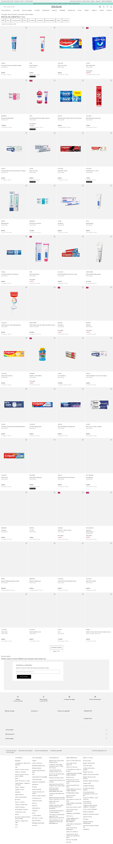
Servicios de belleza (75, 1)
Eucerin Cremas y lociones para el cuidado (22, 775)
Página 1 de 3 (56, 651)
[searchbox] (15, 7)
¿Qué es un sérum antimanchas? (70, 796)
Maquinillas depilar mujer (38, 765)
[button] (56, 729)
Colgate (9, 658)
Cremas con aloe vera (71, 767)
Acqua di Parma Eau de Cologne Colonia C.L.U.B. (55, 770)
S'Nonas (41, 658)
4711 (16, 827)
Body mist (34, 805)
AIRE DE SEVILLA (19, 794)
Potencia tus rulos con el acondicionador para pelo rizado (73, 781)
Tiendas (93, 1)
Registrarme (24, 676)
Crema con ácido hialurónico (73, 760)
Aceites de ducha (36, 789)
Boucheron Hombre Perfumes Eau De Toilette (22, 817)
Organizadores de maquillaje (39, 777)
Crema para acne (36, 798)
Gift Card (16, 10)
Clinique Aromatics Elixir (21, 804)
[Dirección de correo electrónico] (38, 672)
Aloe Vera (68, 842)
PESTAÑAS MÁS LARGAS (72, 793)
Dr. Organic (14, 658)
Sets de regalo (6, 10)
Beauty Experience (107, 1)
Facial (80, 10)
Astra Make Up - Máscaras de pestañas (22, 764)
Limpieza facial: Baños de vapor (72, 786)
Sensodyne (31, 658)
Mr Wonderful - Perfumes (21, 809)
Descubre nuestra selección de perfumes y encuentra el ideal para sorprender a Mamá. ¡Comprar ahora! (56, 3)
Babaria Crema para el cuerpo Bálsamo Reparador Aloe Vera (57, 798)
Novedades (45, 10)
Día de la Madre (27, 10)
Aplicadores (35, 784)
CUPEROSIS (86, 829)
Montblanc (18, 760)
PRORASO (17, 792)
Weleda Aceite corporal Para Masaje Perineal (56, 761)
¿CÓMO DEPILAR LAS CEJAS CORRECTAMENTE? (73, 789)
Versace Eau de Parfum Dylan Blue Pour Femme (56, 774)
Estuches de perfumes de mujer (38, 771)
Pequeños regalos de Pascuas (91, 780)
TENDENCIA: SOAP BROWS (73, 813)
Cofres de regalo (87, 765)
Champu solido (87, 783)
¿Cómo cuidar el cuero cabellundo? (72, 810)
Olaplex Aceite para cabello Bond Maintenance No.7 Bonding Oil (56, 807)
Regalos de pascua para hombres (89, 777)
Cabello (94, 10)
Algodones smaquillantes (38, 782)
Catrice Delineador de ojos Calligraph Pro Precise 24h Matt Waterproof (56, 821)
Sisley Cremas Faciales (21, 797)
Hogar (102, 10)
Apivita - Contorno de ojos (22, 769)
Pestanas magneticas (88, 811)
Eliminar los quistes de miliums (91, 814)
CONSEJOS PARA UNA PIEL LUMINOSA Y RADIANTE (90, 806)
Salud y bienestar (12, 14)
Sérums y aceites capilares (39, 795)
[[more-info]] (9, 24)
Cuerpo (86, 10)
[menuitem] (7, 10)
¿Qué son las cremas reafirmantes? (71, 828)
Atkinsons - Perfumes (20, 772)
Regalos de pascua (88, 772)
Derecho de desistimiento (41, 750)
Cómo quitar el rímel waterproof (71, 764)
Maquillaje (71, 10)
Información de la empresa (25, 750)
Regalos (98, 1)
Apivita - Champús (19, 787)
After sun (34, 803)
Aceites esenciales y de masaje (38, 792)
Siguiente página (56, 647)
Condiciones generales (56, 750)
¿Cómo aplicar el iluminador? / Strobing (74, 824)
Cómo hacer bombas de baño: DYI (91, 826)
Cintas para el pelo (37, 800)
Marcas (54, 10)
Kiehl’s (16, 778)
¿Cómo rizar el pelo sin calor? (73, 807)
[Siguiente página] (62, 651)
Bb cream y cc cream (37, 818)
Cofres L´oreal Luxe (37, 763)
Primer (33, 813)
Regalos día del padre (89, 763)
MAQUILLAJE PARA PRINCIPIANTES (88, 822)
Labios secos (69, 816)
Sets (33, 774)
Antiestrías (35, 810)
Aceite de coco (70, 777)
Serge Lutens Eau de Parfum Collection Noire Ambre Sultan (57, 785)
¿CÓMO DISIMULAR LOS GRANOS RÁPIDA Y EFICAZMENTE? (72, 820)
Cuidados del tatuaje (88, 785)
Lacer (25, 658)
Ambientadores (36, 808)
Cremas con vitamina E (72, 831)
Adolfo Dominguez (20, 807)
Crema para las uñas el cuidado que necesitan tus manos (73, 836)
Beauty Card (85, 1)
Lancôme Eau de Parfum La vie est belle (57, 781)
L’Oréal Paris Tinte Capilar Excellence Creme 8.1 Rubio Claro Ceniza (56, 766)
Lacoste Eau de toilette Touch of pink (56, 794)
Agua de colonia (87, 816)
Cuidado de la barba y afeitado (89, 768)
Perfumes (62, 10)
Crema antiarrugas (37, 779)
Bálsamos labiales (36, 768)
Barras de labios (36, 820)
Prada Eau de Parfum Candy (56, 777)
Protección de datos (11, 750)
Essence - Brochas (20, 802)
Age (16, 767)
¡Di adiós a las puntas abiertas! (88, 789)
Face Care (34, 825)
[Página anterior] (50, 651)
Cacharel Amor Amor (20, 812)
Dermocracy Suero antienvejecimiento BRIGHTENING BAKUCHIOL (56, 789)
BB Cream (17, 799)
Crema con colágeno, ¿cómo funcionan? (90, 798)
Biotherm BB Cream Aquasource (54, 802)
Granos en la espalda (71, 839)
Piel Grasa (85, 819)
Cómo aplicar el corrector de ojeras (73, 800)
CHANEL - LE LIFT (19, 789)
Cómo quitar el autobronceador (87, 802)
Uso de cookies (10, 752)
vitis (45, 658)
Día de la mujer (87, 760)
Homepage (4, 14)
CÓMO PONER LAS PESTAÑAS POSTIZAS (74, 804)
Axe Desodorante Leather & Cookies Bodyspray (56, 811)
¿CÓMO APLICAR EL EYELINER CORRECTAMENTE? (74, 774)
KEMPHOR (20, 658)
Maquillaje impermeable (38, 823)
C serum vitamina (36, 815)
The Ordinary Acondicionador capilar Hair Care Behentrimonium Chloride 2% (56, 816)
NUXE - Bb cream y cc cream (22, 780)
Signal (36, 658)
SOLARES (37, 10)
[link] (14, 50)
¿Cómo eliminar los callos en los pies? (73, 770)
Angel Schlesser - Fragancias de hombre (22, 784)
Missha (17, 814)
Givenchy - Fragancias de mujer (21, 821)
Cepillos (34, 760)
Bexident (3, 658)
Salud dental (21, 14)
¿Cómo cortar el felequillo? (90, 809)
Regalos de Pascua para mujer (91, 774)
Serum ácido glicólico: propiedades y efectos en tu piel (90, 794)
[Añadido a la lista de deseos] (26, 28)
